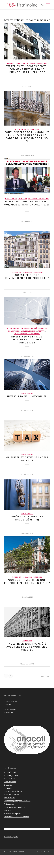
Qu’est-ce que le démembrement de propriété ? (27, 276)
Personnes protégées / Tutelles (17, 801)
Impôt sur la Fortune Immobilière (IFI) (27, 518)
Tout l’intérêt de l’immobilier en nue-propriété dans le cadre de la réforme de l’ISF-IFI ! (27, 137)
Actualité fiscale (22, 129)
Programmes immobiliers (36, 63)
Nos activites (27, 393)
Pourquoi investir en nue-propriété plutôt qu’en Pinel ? (27, 581)
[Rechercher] (41, 5)
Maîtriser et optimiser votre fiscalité (27, 459)
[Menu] (46, 5)
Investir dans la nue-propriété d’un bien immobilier (27, 339)
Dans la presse (11, 199)
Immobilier (20, 63)
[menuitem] (41, 5)
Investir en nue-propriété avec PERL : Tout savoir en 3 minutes (27, 646)
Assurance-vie (9, 778)
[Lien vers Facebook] (41, 851)
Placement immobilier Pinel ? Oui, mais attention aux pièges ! (27, 204)
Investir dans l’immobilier (27, 396)
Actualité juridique (15, 328)
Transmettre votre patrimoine (27, 334)
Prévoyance (9, 804)
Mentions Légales (11, 836)
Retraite (41, 331)
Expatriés (11, 63)
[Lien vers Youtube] (44, 851)
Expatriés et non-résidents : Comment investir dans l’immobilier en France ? (27, 69)
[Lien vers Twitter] (37, 851)
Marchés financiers (11, 794)
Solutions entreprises (12, 813)
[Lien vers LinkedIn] (48, 851)
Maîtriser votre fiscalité (13, 791)
